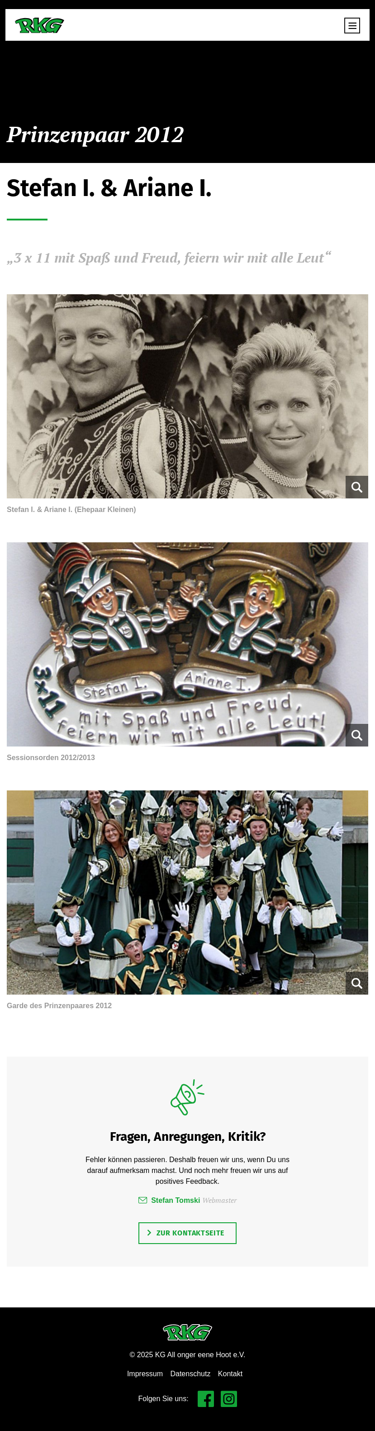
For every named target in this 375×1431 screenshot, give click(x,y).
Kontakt (230, 1374)
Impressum (145, 1374)
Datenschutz (190, 1374)
